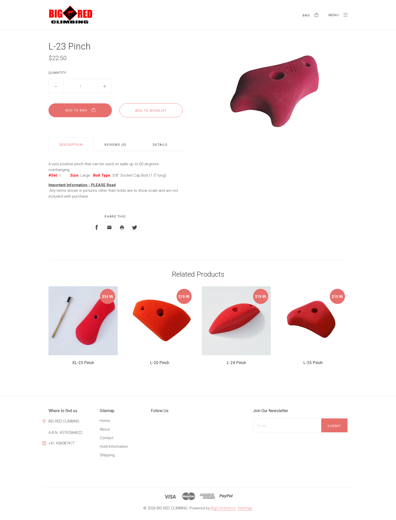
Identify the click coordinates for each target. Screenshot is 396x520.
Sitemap (245, 508)
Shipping (107, 455)
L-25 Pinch (313, 362)
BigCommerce (223, 508)
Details (160, 145)
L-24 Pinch (236, 362)
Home (105, 420)
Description (71, 145)
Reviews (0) (115, 145)
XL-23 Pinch (83, 362)
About (105, 429)
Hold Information (114, 446)
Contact (106, 438)
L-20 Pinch (159, 362)
